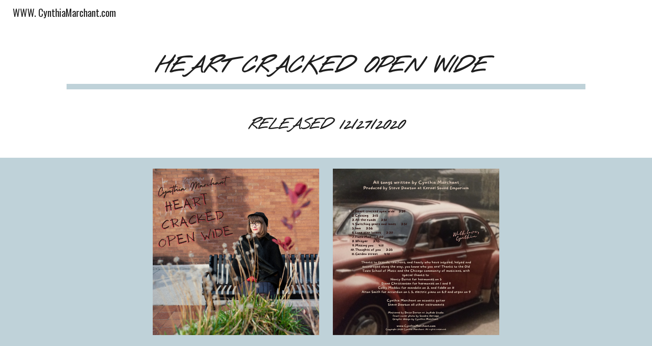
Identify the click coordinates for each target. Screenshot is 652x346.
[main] (326, 92)
